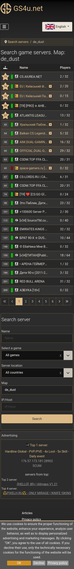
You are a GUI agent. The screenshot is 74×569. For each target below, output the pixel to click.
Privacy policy (57, 563)
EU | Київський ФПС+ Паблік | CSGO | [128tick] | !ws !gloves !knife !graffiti (34, 86)
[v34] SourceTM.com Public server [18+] (34, 220)
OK (19, 563)
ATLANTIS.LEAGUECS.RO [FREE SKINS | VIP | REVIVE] (34, 115)
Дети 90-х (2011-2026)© (34, 273)
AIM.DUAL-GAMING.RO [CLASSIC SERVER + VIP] (34, 142)
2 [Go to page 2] (26, 301)
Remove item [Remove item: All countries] (61, 373)
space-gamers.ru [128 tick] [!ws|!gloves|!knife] (34, 168)
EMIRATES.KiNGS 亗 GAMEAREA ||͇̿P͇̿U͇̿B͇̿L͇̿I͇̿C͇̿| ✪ (34, 229)
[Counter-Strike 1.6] (16, 77)
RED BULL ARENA (32, 281)
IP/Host (6, 400)
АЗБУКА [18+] (29, 290)
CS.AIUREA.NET (31, 77)
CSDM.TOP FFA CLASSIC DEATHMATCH (34, 159)
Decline (39, 563)
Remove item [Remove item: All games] (61, 355)
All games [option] (33, 355)
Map (4, 383)
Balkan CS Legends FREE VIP (34, 133)
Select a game (11, 348)
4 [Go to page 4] (39, 301)
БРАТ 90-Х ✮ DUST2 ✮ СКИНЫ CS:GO (34, 238)
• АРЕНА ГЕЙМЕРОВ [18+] (34, 264)
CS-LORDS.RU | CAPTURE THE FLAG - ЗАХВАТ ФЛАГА (34, 177)
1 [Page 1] (19, 301)
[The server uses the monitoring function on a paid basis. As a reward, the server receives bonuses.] (50, 86)
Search (37, 419)
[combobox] (37, 355)
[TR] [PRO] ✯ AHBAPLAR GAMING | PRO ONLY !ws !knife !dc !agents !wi (34, 106)
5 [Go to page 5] (46, 301)
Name (5, 331)
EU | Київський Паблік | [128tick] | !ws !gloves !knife (34, 96)
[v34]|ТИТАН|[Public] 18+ (34, 255)
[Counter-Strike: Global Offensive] (16, 86)
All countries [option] (33, 373)
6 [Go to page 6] (52, 301)
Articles (27, 513)
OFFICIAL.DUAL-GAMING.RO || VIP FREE (34, 151)
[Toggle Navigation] (4, 27)
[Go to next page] (59, 301)
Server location (11, 365)
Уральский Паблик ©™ (34, 125)
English (56, 27)
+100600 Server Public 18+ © (34, 212)
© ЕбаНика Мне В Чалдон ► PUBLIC (34, 246)
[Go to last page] (67, 301)
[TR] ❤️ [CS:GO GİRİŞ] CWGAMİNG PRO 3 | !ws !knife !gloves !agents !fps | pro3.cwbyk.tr (34, 194)
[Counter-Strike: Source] (16, 220)
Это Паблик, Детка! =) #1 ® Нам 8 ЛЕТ (34, 203)
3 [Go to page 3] (32, 301)
